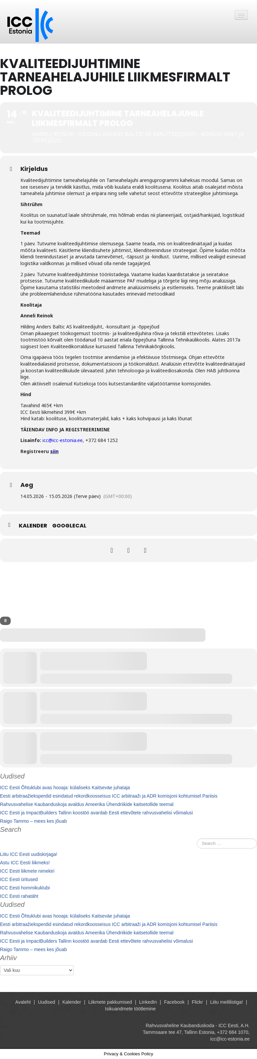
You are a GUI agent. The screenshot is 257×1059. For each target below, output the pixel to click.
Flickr (197, 1002)
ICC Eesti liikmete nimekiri (27, 871)
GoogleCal (69, 525)
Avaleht (23, 1002)
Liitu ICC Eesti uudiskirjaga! (28, 854)
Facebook (174, 1002)
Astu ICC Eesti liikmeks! (25, 862)
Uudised (46, 1002)
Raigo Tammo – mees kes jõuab (33, 821)
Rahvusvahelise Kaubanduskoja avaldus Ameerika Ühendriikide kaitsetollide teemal (86, 804)
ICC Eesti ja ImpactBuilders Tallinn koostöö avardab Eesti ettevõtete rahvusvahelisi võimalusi (96, 812)
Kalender (33, 525)
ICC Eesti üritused (19, 879)
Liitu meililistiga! (226, 1002)
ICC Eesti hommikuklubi (25, 887)
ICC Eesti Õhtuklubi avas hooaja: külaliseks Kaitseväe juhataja (65, 787)
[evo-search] (5, 621)
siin (54, 451)
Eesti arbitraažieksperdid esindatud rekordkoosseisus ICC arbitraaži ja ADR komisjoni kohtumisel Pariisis (109, 796)
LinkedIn (148, 1002)
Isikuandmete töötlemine (130, 1008)
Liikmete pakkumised (110, 1002)
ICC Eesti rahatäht (19, 896)
